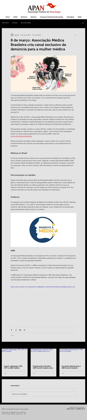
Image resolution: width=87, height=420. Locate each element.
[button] (83, 22)
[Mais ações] (75, 35)
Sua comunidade (26, 22)
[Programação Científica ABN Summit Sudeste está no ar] (43, 356)
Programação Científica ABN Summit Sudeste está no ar (42, 367)
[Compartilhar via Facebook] (11, 330)
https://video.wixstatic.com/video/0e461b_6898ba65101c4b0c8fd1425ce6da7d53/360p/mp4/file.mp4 (43, 287)
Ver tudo (82, 345)
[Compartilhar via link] (24, 330)
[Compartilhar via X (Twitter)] (16, 330)
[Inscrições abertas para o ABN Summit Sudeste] (72, 356)
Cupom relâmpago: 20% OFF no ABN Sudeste (13, 367)
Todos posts (5, 22)
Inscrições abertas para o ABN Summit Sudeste (71, 367)
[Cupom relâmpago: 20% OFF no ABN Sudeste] (15, 356)
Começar (14, 22)
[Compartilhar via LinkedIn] (20, 330)
